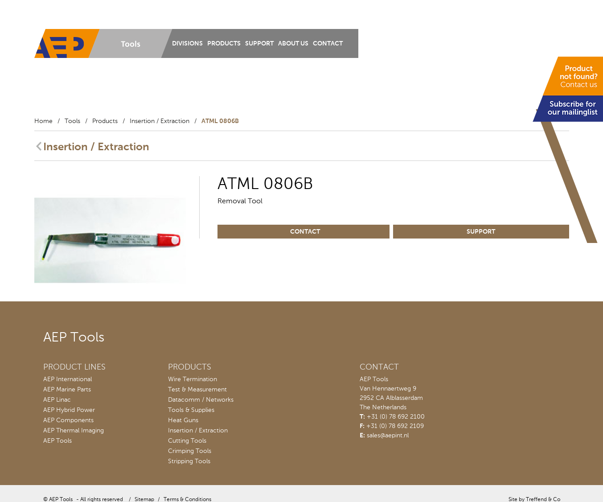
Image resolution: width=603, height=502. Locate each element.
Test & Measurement (197, 390)
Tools (72, 121)
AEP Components (68, 420)
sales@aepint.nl (388, 435)
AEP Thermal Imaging (73, 431)
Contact (328, 44)
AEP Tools (57, 441)
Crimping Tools (189, 451)
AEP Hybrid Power (69, 410)
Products (224, 44)
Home (43, 121)
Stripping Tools (189, 461)
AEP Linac (57, 400)
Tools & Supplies (191, 410)
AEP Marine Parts (67, 390)
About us (293, 44)
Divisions (187, 44)
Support (259, 44)
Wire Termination (192, 379)
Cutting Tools (187, 441)
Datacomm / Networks (201, 400)
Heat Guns (183, 420)
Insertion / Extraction (159, 121)
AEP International (67, 379)
